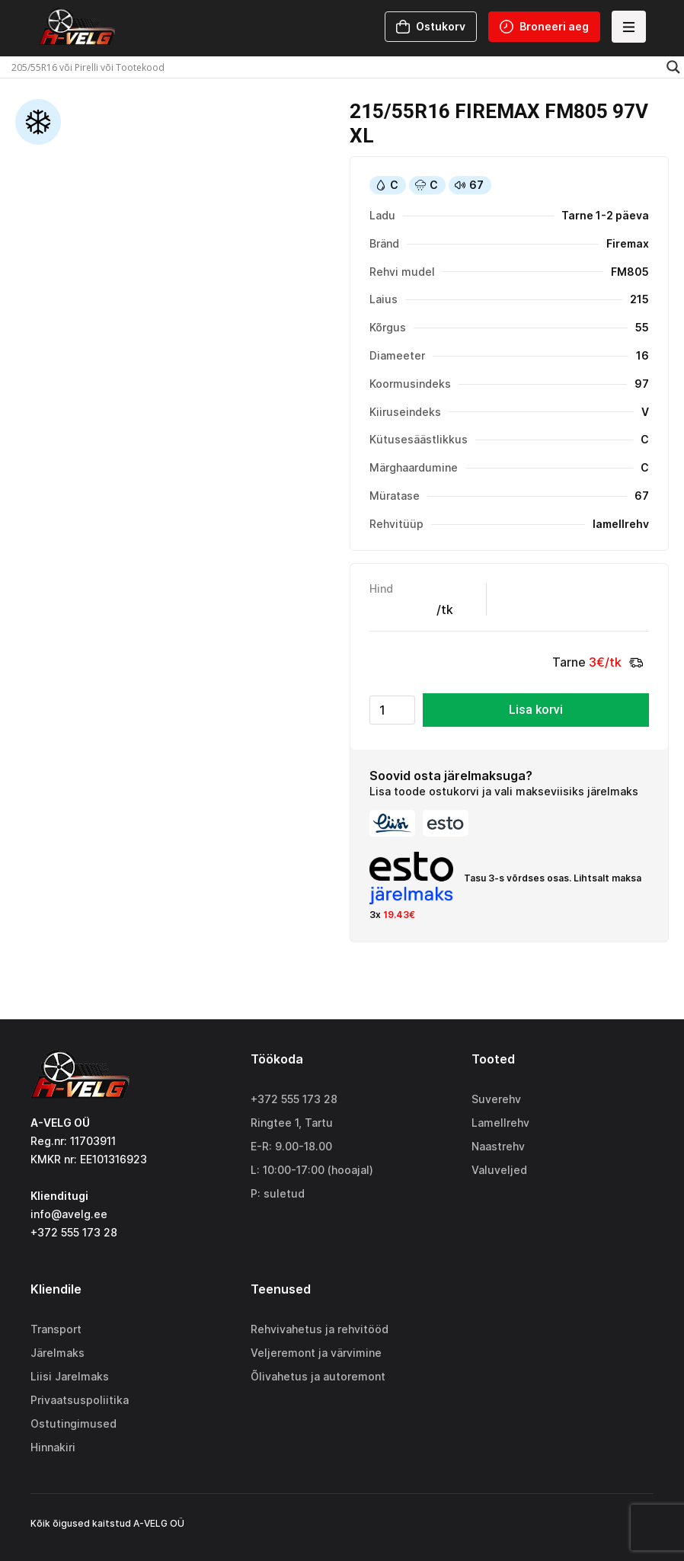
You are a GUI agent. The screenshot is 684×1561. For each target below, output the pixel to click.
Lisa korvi (536, 709)
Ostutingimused (73, 1423)
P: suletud (278, 1193)
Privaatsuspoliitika (79, 1399)
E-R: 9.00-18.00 (291, 1146)
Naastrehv (498, 1146)
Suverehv (496, 1098)
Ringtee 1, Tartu (292, 1122)
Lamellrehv (500, 1122)
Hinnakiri (52, 1447)
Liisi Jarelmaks (69, 1376)
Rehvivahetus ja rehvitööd (319, 1329)
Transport (56, 1329)
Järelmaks (57, 1352)
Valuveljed (499, 1169)
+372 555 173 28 (294, 1098)
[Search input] (335, 67)
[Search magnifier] (673, 67)
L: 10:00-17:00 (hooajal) (312, 1169)
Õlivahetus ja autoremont (318, 1376)
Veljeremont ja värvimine (316, 1352)
